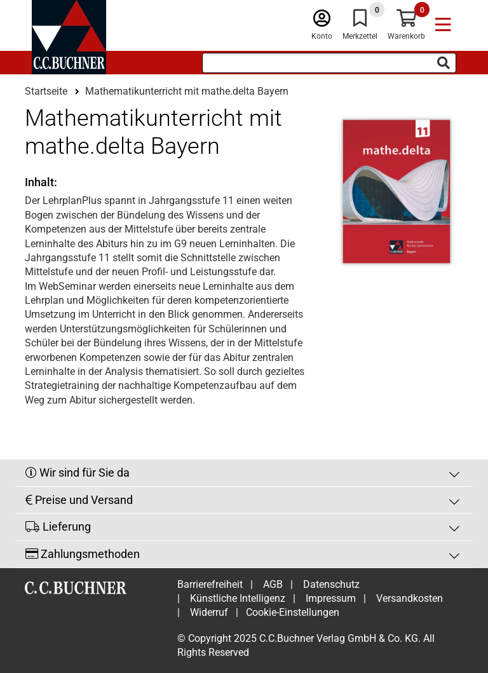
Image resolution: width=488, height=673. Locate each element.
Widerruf (209, 612)
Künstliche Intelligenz (237, 598)
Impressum (331, 598)
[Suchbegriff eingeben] (329, 63)
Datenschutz (331, 584)
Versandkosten (409, 598)
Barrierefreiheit (210, 584)
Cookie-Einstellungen (292, 612)
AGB (273, 584)
